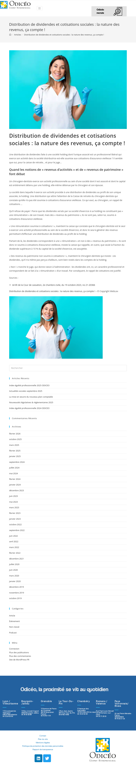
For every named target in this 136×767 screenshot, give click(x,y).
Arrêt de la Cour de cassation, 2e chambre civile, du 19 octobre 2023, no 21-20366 (53, 284)
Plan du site (43, 739)
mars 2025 (14, 445)
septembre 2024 (17, 462)
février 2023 (14, 513)
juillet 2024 (14, 467)
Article (12, 615)
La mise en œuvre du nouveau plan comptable (31, 396)
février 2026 (14, 433)
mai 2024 (13, 473)
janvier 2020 (15, 581)
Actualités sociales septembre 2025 (26, 391)
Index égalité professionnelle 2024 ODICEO (29, 408)
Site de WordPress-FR (19, 659)
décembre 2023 (16, 490)
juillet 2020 (14, 564)
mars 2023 (14, 507)
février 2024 (14, 479)
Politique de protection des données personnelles (42, 746)
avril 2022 (13, 541)
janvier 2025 (15, 456)
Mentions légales (43, 742)
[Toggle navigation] (39, 8)
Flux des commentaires (20, 656)
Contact (42, 736)
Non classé (14, 626)
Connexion (14, 648)
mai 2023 (13, 501)
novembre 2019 (16, 592)
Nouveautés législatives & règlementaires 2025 (31, 402)
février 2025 (14, 450)
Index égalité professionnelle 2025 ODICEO (29, 385)
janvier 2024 (15, 484)
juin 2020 (13, 569)
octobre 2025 (15, 439)
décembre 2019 (16, 586)
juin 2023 (13, 496)
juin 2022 (13, 535)
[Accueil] (10, 34)
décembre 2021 (16, 558)
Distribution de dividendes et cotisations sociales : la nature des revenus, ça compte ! (52, 291)
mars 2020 (14, 575)
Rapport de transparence (43, 749)
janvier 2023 (15, 518)
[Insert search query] (68, 368)
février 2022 (14, 552)
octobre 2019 (15, 598)
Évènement (14, 621)
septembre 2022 (17, 530)
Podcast (13, 632)
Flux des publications (19, 652)
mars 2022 (14, 547)
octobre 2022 (15, 524)
